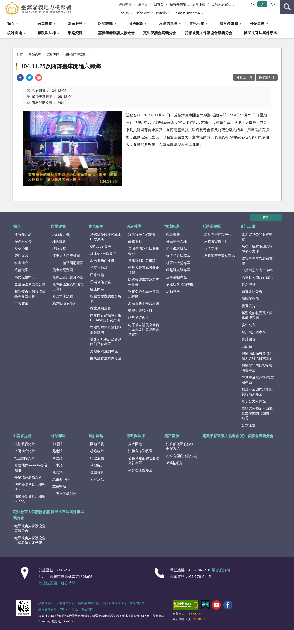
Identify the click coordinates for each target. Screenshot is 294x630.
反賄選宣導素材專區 (219, 256)
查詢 (287, 7)
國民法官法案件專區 (260, 33)
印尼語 (57, 444)
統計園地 (14, 33)
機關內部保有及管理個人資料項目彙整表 (257, 355)
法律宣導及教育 (140, 451)
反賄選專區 (168, 23)
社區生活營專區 (178, 263)
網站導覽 (125, 4)
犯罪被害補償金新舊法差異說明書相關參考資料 (143, 329)
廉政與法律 (46, 33)
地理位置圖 (48, 583)
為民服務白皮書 (102, 260)
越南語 (57, 451)
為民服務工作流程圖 (143, 303)
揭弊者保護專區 (140, 470)
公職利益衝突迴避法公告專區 (143, 460)
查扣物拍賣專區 (254, 332)
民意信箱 (97, 275)
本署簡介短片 (24, 451)
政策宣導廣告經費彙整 (257, 260)
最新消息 (248, 284)
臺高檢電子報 (47, 609)
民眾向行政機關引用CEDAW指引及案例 (105, 317)
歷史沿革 (21, 248)
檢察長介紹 (23, 234)
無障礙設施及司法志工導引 (67, 286)
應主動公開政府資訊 (257, 277)
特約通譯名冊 (138, 318)
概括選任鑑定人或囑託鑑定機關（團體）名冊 (257, 413)
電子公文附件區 (254, 401)
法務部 (143, 4)
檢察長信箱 (178, 4)
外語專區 (257, 23)
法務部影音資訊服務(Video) (29, 498)
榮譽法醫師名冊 (140, 310)
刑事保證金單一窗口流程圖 (143, 293)
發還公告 (248, 306)
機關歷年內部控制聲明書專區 (257, 367)
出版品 (247, 346)
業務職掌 (21, 270)
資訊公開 (196, 23)
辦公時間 (68, 583)
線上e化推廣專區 (103, 253)
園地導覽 (97, 444)
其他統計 (97, 465)
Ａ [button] (262, 4)
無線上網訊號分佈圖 (67, 277)
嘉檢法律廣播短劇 (28, 477)
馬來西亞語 (61, 479)
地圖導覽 (59, 241)
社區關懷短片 (24, 458)
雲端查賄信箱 (100, 282)
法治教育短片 (24, 444)
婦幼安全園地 (176, 241)
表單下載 (198, 4)
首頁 (20, 54)
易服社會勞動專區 (180, 284)
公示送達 (248, 425)
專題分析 (97, 472)
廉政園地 (135, 444)
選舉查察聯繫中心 (218, 234)
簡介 (10, 23)
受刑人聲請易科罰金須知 (143, 270)
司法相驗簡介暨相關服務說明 (105, 329)
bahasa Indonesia (187, 13)
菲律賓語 (59, 486)
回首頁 (159, 4)
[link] (20, 78)
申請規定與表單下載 (257, 270)
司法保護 (135, 23)
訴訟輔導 (105, 23)
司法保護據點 (176, 248)
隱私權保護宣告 (88, 603)
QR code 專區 (100, 246)
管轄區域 (21, 256)
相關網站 (97, 479)
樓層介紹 (59, 248)
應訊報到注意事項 (142, 260)
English (124, 13)
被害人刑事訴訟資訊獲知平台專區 (105, 341)
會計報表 (248, 339)
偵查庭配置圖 (62, 270)
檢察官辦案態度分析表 (105, 298)
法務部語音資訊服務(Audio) (29, 486)
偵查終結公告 (252, 291)
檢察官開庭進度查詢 (181, 456)
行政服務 (97, 458)
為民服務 (75, 23)
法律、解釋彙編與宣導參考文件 (257, 248)
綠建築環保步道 (64, 303)
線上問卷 (97, 289)
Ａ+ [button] (272, 4)
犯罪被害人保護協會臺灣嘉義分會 (29, 293)
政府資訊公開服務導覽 (257, 236)
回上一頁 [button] (246, 77)
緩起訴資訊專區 (178, 270)
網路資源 (75, 33)
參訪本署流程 (62, 296)
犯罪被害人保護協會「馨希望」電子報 (29, 540)
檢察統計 (97, 451)
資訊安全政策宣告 (114, 603)
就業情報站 (174, 463)
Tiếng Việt (142, 13)
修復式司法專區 (178, 256)
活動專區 (53, 54)
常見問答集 (137, 603)
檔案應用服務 (100, 308)
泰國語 (57, 458)
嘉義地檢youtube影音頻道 (31, 467)
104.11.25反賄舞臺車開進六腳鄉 (60, 66)
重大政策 (21, 303)
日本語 (57, 465)
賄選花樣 (211, 248)
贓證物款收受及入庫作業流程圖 (257, 315)
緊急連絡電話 (221, 4)
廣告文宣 (248, 325)
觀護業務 (173, 234)
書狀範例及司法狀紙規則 (143, 250)
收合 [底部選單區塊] (266, 217)
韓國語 (57, 472)
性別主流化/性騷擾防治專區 (258, 379)
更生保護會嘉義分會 (159, 33)
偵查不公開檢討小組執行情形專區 (257, 391)
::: (4, 3)
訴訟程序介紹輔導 (142, 234)
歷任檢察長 (23, 241)
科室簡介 (21, 263)
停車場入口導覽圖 (66, 256)
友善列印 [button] (269, 77)
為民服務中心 (24, 277)
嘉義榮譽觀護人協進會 (116, 33)
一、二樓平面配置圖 (67, 263)
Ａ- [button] (252, 4)
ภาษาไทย (162, 13)
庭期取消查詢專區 (104, 351)
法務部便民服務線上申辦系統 (105, 236)
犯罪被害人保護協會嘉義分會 (208, 33)
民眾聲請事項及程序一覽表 (143, 281)
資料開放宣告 (66, 603)
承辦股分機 (61, 234)
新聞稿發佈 (250, 299)
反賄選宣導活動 (75, 54)
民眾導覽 (44, 23)
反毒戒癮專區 (176, 277)
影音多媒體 (229, 23)
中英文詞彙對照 (64, 494)
